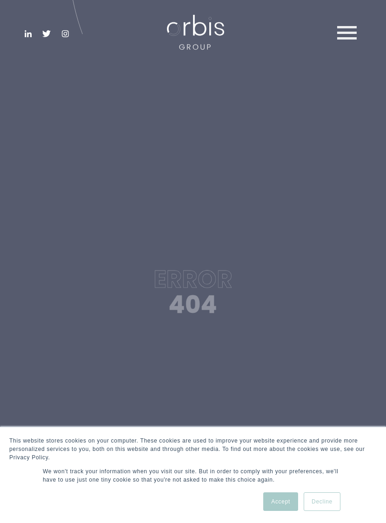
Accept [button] (280, 501)
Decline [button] (322, 501)
